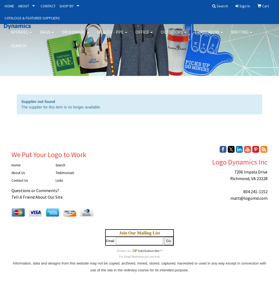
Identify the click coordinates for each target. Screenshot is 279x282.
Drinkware (75, 35)
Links (59, 180)
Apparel (21, 35)
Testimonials (65, 173)
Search (18, 49)
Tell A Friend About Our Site (37, 197)
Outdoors (173, 35)
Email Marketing (134, 256)
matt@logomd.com (249, 198)
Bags (47, 35)
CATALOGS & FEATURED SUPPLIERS (32, 18)
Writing (241, 35)
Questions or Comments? (35, 190)
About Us (18, 173)
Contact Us (19, 180)
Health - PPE (112, 35)
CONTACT (48, 6)
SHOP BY (66, 6)
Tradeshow (209, 35)
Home (15, 165)
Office (144, 35)
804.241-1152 (255, 191)
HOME (9, 6)
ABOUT (23, 6)
